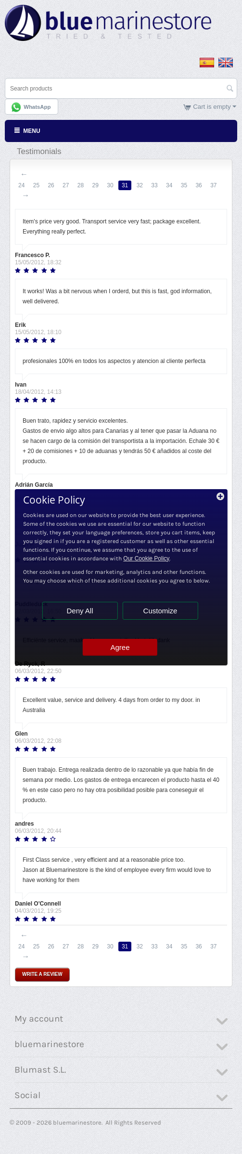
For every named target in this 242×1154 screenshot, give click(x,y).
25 (36, 185)
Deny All (79, 611)
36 (198, 185)
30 (110, 185)
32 (140, 185)
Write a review (42, 974)
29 (95, 185)
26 (51, 185)
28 (80, 185)
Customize (160, 611)
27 (66, 185)
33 (154, 185)
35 (184, 185)
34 (169, 185)
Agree (119, 647)
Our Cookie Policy (146, 558)
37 (213, 185)
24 (21, 185)
